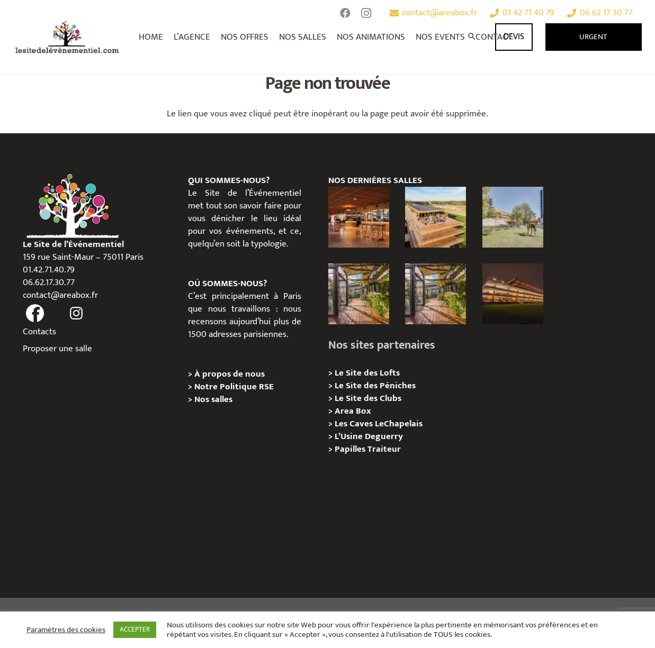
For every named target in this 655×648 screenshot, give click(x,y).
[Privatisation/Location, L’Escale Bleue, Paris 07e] (358, 293)
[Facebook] (345, 13)
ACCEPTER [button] (135, 629)
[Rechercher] (472, 37)
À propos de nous (229, 374)
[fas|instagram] (76, 314)
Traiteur (384, 449)
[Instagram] (366, 13)
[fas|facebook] (35, 314)
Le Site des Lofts (367, 373)
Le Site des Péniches (375, 385)
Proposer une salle (57, 348)
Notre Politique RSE (234, 386)
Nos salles (213, 399)
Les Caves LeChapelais (379, 423)
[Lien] (67, 37)
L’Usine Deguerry (369, 436)
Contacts (39, 331)
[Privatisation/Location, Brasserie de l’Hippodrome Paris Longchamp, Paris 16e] (358, 217)
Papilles (351, 449)
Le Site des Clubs (368, 398)
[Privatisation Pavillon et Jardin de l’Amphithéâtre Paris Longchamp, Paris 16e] (512, 217)
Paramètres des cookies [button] (65, 630)
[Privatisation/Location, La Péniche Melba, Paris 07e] (435, 293)
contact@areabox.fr (60, 295)
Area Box (353, 411)
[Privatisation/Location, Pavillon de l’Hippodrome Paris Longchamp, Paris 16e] (512, 293)
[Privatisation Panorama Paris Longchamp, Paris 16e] (435, 217)
